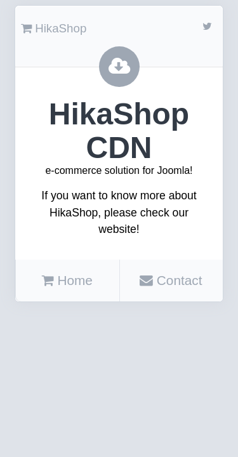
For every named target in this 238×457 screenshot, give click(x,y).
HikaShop (53, 28)
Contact (171, 280)
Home (67, 280)
